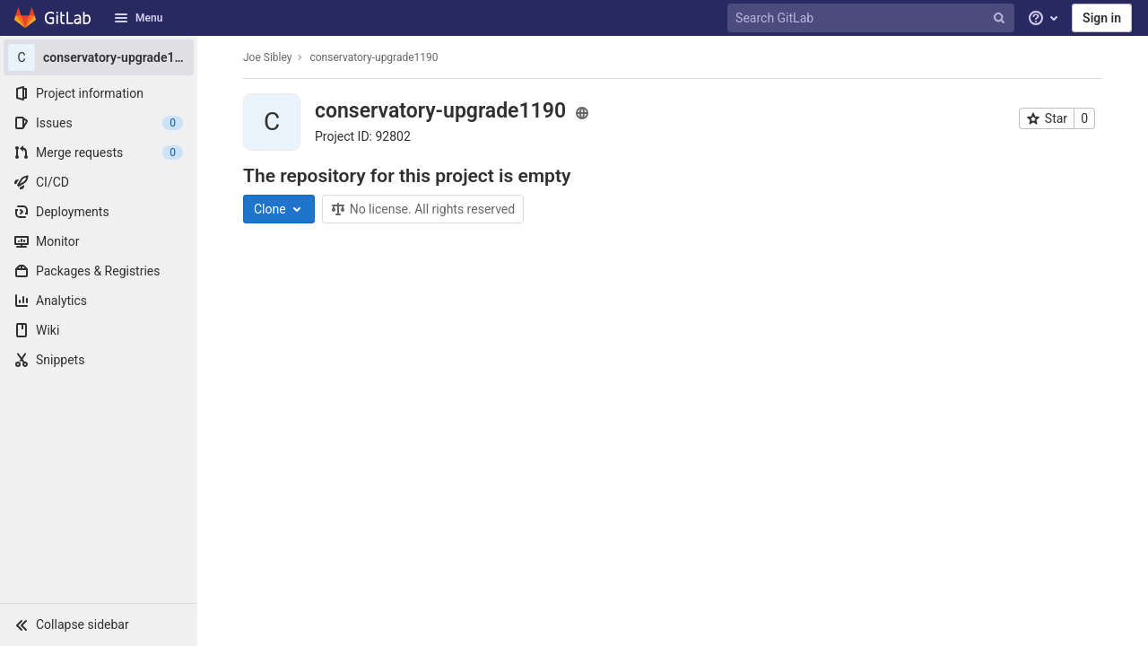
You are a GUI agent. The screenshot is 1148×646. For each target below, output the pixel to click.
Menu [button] (138, 18)
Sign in (1102, 18)
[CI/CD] (99, 182)
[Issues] (99, 123)
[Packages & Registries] (99, 271)
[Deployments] (99, 211)
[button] (98, 624)
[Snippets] (99, 359)
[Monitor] (99, 241)
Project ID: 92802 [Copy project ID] (363, 136)
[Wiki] (99, 330)
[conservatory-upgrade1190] (99, 57)
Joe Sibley (267, 57)
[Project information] (99, 93)
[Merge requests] (99, 152)
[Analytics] (99, 300)
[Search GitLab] (872, 18)
